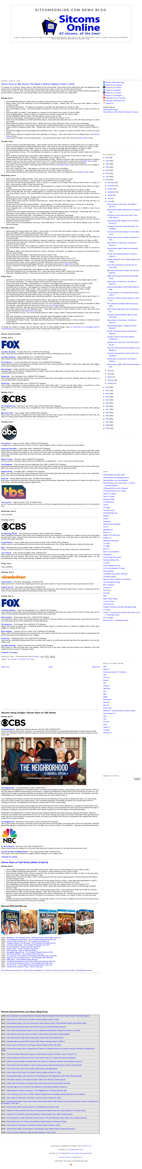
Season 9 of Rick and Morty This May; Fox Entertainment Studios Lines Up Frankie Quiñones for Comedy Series (46, 1110)
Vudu (105, 724)
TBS (104, 716)
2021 (108, 173)
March (110, 377)
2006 (108, 425)
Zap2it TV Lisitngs (109, 494)
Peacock (106, 702)
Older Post (96, 667)
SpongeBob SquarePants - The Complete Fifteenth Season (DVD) (30, 952)
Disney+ (106, 680)
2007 (108, 422)
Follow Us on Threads (113, 93)
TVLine (105, 505)
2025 (108, 161)
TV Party (106, 563)
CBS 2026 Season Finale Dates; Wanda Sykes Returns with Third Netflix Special (35, 1038)
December (111, 182)
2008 (108, 419)
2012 (108, 406)
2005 (108, 428)
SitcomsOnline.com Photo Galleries (115, 480)
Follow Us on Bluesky (113, 90)
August (110, 195)
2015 (108, 397)
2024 (108, 164)
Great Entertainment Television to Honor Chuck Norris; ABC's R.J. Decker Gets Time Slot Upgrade (41, 1058)
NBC (104, 694)
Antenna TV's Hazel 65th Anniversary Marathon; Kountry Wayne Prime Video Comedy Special (39, 1114)
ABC (104, 666)
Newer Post (5, 667)
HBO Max (106, 688)
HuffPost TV (107, 538)
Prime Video (107, 708)
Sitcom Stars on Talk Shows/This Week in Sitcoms (120, 112)
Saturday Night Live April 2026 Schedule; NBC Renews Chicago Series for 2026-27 (36, 1041)
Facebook (9, 329)
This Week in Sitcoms (26, 659)
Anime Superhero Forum (111, 565)
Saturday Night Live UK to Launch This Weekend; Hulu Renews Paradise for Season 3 (37, 1087)
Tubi (104, 719)
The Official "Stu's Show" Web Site (115, 574)
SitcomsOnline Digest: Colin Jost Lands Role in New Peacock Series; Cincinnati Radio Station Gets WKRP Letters (47, 1023)
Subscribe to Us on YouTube (115, 98)
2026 (108, 158)
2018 (108, 387)
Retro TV (106, 549)
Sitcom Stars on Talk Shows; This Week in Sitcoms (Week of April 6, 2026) (33, 1019)
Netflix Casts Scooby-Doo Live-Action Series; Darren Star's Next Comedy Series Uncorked (38, 1083)
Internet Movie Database (111, 524)
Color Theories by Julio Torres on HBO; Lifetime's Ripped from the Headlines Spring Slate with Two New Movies (46, 1094)
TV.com (106, 527)
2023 (108, 167)
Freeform (106, 686)
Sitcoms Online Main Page (113, 82)
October (111, 189)
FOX (104, 683)
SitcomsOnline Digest (110, 109)
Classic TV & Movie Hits (111, 535)
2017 (108, 390)
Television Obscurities (110, 541)
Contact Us (108, 103)
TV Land (106, 722)
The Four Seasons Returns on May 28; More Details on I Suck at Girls (31, 1132)
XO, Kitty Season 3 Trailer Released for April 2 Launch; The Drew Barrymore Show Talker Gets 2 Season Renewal (47, 1118)
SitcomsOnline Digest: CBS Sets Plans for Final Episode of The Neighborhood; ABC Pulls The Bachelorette (44, 1076)
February (111, 380)
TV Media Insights (109, 577)
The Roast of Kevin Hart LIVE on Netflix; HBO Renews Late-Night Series (32, 1069)
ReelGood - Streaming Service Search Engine (119, 711)
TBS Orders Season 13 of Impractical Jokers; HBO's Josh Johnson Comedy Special (36, 1080)
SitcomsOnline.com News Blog (71, 10)
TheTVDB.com (108, 604)
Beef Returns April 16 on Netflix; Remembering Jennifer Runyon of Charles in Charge (36, 1121)
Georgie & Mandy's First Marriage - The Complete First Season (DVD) (31, 943)
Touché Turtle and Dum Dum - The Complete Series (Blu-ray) (28, 941)
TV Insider (106, 507)
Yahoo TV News (108, 496)
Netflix (105, 697)
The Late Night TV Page (111, 582)
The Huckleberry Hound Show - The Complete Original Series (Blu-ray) (31, 939)
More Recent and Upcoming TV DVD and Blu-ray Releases (22, 970)
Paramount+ (107, 699)
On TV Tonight (108, 618)
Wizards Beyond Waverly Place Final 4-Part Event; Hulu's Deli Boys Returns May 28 (36, 1027)
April (109, 374)
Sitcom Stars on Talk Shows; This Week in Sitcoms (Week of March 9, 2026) (33, 1125)
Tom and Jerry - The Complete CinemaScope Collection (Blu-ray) (29, 965)
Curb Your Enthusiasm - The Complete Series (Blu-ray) (26, 945)
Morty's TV (107, 532)
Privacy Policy (65, 1157)
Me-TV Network (108, 585)
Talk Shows (12, 659)
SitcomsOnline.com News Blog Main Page (75, 1153)
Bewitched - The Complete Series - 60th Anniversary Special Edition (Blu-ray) (34, 938)
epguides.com (108, 530)
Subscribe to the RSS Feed (115, 101)
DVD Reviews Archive (84, 970)
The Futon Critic (108, 510)
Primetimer (107, 521)
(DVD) (47, 945)
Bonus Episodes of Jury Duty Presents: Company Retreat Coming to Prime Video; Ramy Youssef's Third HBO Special (48, 1016)
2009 (108, 416)
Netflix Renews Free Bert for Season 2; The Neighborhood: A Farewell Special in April (37, 1090)
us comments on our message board (84, 327)
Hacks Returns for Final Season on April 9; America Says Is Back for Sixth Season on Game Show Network (44, 1065)
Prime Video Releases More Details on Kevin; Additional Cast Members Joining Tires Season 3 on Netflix (43, 1030)
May (109, 371)
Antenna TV (107, 588)
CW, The (106, 677)
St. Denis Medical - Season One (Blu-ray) (21, 947)
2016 (108, 393)
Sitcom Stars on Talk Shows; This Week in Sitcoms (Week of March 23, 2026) (34, 1072)
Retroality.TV (107, 554)
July (109, 198)
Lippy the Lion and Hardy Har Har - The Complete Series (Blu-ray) (30, 958)
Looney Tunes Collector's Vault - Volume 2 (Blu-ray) (25, 967)
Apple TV (106, 669)
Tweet (3, 329)
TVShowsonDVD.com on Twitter (114, 491)
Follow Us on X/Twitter (113, 87)
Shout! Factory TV (109, 713)
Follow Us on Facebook (114, 85)
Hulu (104, 691)
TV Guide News (108, 502)
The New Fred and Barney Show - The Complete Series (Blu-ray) (29, 963)
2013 (108, 403)
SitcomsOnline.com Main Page (114, 475)
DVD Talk (106, 593)
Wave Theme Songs (110, 599)
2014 (108, 400)
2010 (108, 412)
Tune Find (106, 590)
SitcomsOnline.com (75, 1149)
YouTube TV (107, 733)
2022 (108, 170)
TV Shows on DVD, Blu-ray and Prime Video (59, 970)
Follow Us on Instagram (114, 95)
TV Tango (106, 543)
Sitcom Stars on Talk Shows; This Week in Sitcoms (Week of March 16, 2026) (34, 1098)
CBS (104, 675)
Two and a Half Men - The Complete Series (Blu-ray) (25, 954)
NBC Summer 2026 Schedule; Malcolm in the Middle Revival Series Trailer (33, 1107)
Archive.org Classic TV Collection (114, 672)
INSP (105, 596)
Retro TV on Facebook (111, 552)
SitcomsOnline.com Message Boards (116, 477)
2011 (108, 409)
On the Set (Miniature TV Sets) (114, 568)
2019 (108, 180)
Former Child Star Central (112, 557)
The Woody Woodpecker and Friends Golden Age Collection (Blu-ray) (31, 961)
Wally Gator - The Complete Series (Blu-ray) (22, 959)
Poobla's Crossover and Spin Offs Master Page (119, 607)
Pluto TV (106, 705)
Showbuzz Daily (108, 499)
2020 (108, 176)
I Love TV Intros (108, 601)
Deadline (106, 516)
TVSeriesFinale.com (110, 513)
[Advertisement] (71, 61)
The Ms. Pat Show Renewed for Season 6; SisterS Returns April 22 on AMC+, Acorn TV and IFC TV (42, 1054)
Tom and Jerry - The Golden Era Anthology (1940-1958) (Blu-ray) (29, 956)
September (112, 192)
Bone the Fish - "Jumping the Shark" (116, 620)
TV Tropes (106, 610)
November (111, 186)
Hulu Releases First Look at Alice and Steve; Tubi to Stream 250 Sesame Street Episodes (38, 1034)
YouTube (106, 730)
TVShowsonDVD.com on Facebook (115, 488)
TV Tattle (106, 546)
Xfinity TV (106, 727)
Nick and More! (108, 571)
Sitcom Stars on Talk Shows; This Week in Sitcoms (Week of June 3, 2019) (37, 84)
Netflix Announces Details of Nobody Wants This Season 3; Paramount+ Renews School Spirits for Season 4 (45, 1061)
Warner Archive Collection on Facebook (117, 579)
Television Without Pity (111, 560)
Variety (105, 519)
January (111, 383)
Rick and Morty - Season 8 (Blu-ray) (19, 950)
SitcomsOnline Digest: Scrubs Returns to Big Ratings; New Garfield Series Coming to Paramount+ (41, 1129)
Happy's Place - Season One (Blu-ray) (20, 948)
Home (51, 667)
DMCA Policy (78, 1157)
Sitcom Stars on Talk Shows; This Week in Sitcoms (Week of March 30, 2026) (34, 1045)
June (109, 201)
